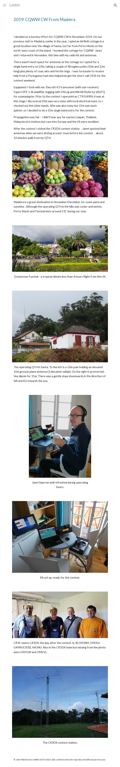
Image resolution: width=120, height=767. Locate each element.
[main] (60, 19)
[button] (4, 5)
